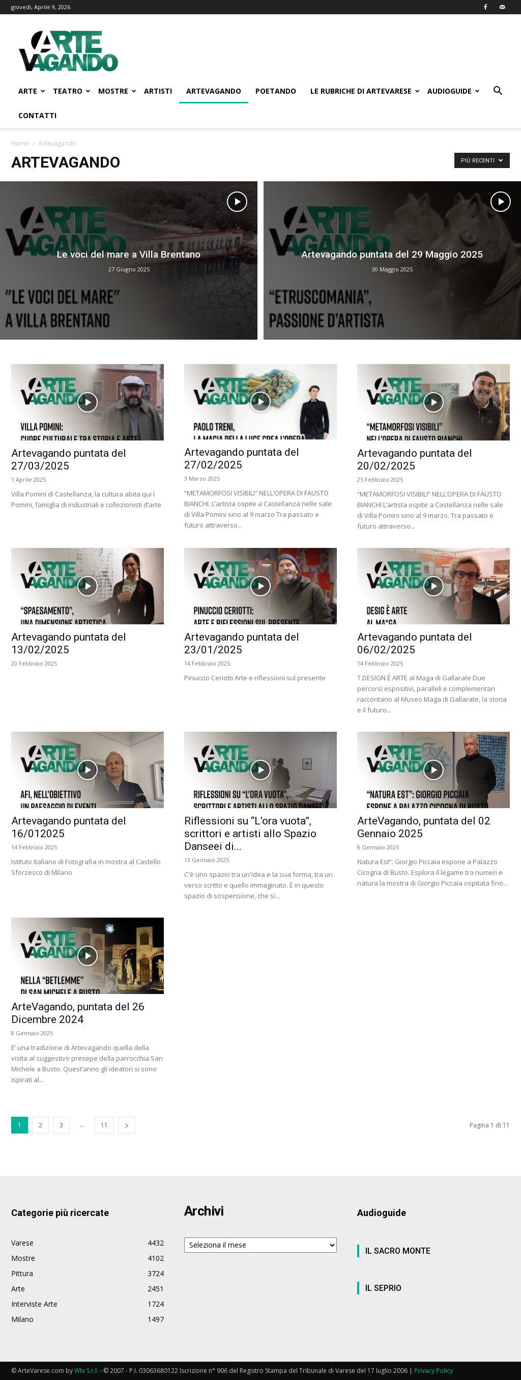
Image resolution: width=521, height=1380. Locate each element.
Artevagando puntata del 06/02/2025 (414, 643)
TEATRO (72, 91)
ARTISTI (158, 91)
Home (20, 143)
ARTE (31, 91)
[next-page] (126, 1125)
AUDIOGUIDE (453, 91)
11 (104, 1125)
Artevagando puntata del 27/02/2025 (241, 458)
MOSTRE (117, 91)
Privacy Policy (433, 1370)
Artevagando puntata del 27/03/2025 (68, 459)
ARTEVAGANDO (213, 91)
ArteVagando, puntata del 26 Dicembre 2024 (77, 1013)
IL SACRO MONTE (397, 1251)
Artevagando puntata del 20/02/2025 (414, 459)
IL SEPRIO (383, 1288)
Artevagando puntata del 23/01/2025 (241, 643)
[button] (497, 92)
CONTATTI (37, 115)
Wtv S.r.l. (86, 1370)
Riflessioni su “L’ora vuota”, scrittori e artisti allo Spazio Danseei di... (250, 833)
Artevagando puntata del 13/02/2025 (68, 643)
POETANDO (275, 91)
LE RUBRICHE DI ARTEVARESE (365, 91)
